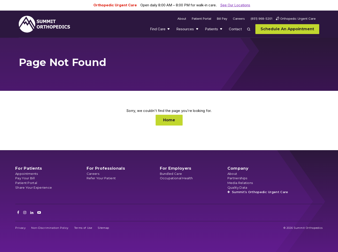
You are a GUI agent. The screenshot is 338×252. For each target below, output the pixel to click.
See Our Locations (235, 5)
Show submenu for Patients (221, 30)
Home (169, 120)
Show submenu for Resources (197, 30)
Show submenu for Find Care (169, 30)
